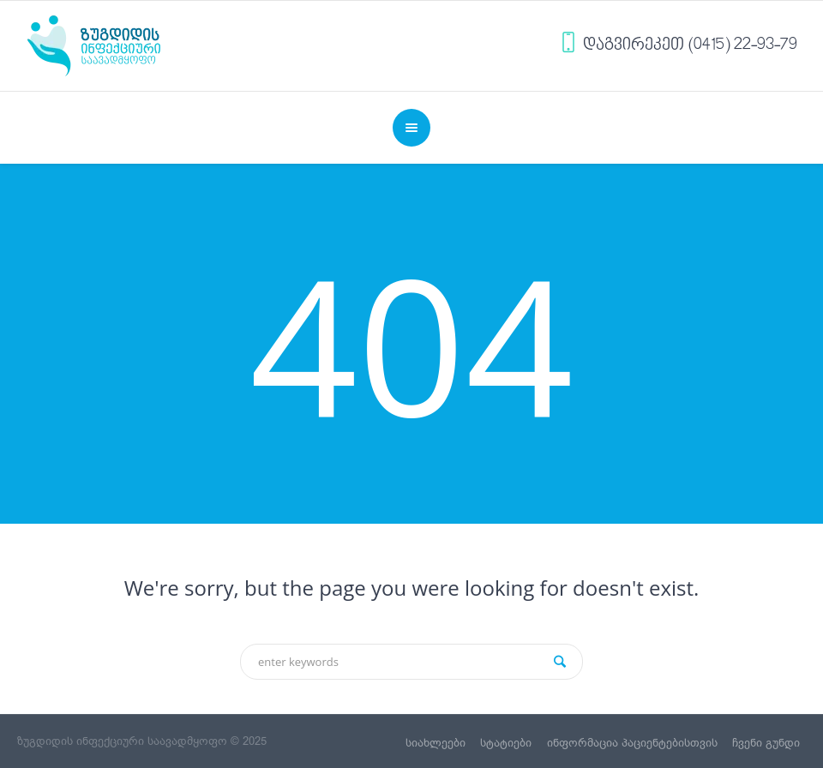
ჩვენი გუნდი (766, 742)
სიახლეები (435, 742)
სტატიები (506, 742)
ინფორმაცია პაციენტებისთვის (632, 742)
